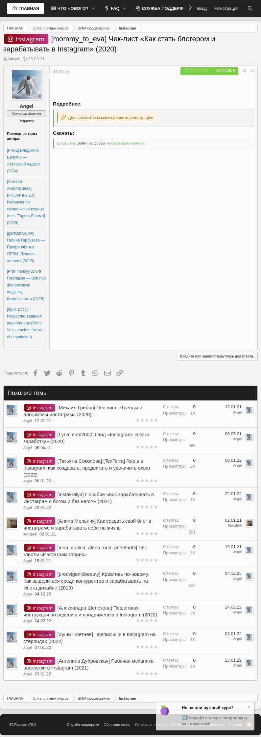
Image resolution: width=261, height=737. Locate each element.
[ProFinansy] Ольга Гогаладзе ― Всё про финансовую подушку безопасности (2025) (26, 285)
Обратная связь (117, 725)
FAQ (114, 8)
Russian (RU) (23, 725)
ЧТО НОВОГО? (72, 8)
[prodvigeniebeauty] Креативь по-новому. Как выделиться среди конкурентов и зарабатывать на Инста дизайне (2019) (86, 581)
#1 (252, 71)
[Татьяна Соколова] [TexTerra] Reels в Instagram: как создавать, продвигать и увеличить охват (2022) (87, 467)
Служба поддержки (83, 725)
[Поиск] (250, 8)
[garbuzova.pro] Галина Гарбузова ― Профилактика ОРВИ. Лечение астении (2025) (26, 247)
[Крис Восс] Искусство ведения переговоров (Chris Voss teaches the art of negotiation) (25, 323)
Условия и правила (151, 725)
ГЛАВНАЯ (28, 8)
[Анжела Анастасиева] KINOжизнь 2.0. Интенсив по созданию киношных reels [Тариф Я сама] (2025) (26, 202)
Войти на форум (91, 143)
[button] (93, 8)
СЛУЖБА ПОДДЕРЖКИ (165, 8)
